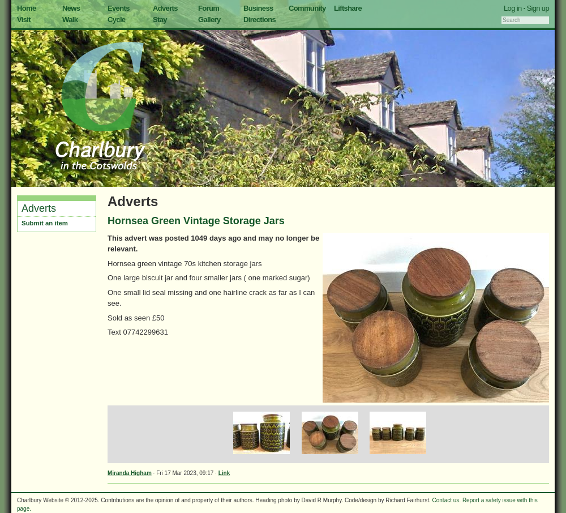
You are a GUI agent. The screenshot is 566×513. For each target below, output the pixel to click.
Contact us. (446, 500)
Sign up (537, 8)
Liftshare (348, 8)
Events (119, 8)
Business (258, 8)
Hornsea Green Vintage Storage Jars (196, 220)
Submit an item (45, 223)
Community (307, 8)
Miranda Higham (130, 473)
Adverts (165, 8)
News (71, 8)
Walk (70, 19)
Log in (513, 8)
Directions (259, 19)
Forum (208, 8)
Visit (24, 19)
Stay (160, 19)
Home (26, 8)
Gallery (209, 19)
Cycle (116, 19)
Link (224, 473)
